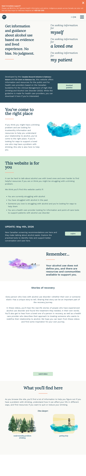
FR (75, 17)
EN (72, 17)
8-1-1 (11, 8)
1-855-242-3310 (39, 10)
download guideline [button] (69, 86)
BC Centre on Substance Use (25, 80)
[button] (82, 17)
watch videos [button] (43, 374)
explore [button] (73, 234)
